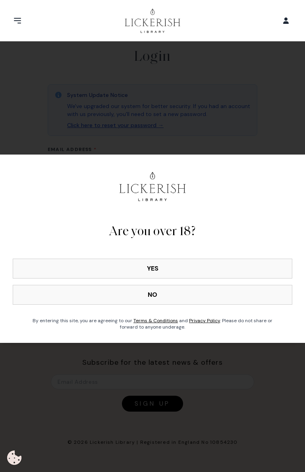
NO (152, 294)
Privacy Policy (204, 320)
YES (152, 268)
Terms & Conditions (155, 320)
